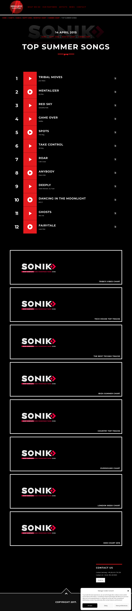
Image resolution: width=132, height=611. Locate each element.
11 (16, 213)
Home (4, 18)
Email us (100, 580)
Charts (11, 18)
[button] (128, 591)
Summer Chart (54, 18)
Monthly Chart (40, 18)
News (72, 7)
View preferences (121, 606)
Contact (81, 7)
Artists (63, 7)
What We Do (34, 7)
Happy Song (27, 18)
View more (66, 267)
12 (17, 227)
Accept (90, 606)
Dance (18, 18)
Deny (106, 606)
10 (17, 200)
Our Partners (49, 7)
